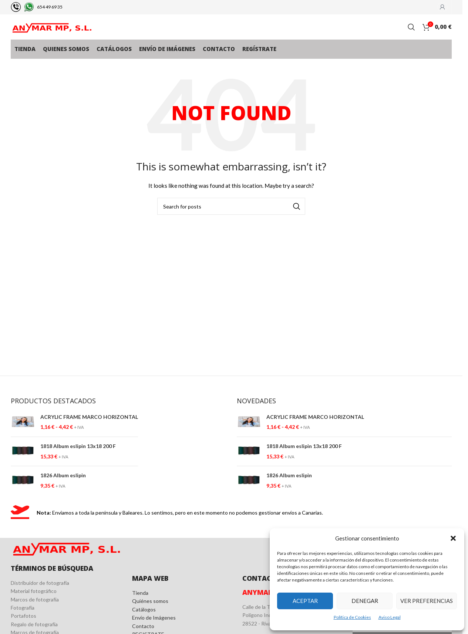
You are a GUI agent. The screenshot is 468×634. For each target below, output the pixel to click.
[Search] (411, 34)
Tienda (140, 606)
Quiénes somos (150, 614)
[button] (453, 538)
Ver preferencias (426, 600)
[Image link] (66, 560)
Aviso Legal (389, 617)
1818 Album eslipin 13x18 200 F (78, 459)
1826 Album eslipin (63, 488)
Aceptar (305, 600)
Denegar (364, 600)
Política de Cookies (352, 617)
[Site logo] (51, 33)
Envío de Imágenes (154, 631)
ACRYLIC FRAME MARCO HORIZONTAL (89, 430)
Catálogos (144, 622)
